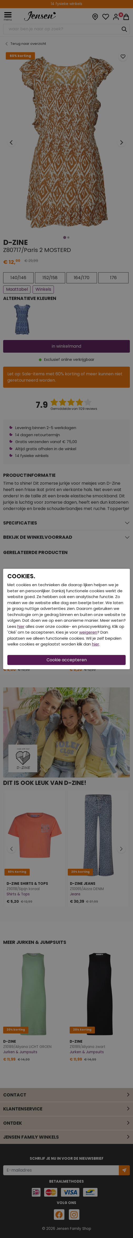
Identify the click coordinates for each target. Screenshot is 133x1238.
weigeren (88, 632)
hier (20, 626)
